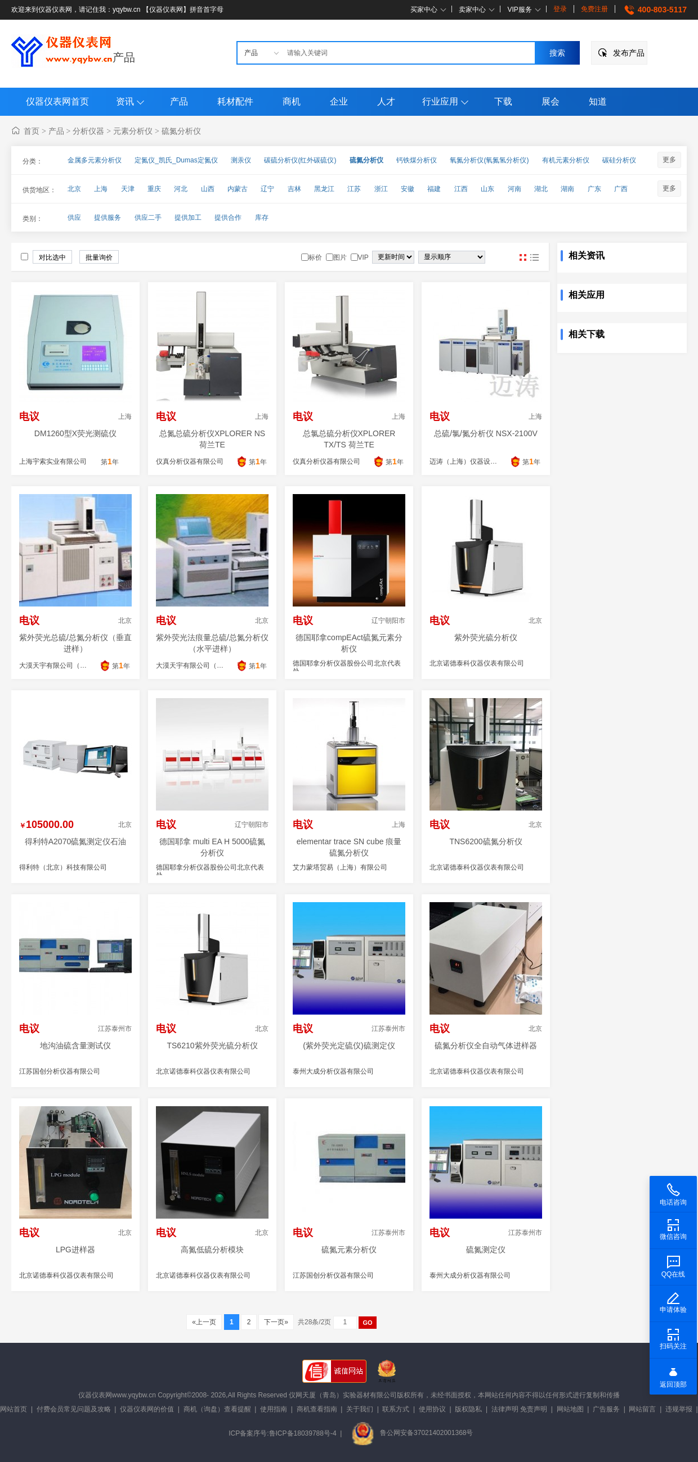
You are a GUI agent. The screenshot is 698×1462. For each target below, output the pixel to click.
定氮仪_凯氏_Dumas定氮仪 (176, 160)
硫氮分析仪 (181, 130)
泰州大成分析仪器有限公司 (333, 1071)
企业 (339, 101)
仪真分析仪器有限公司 (189, 461)
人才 (386, 101)
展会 (551, 101)
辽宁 (267, 189)
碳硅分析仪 (619, 160)
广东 (594, 189)
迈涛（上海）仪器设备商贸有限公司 (483, 461)
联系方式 (395, 1409)
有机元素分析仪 (565, 160)
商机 (292, 101)
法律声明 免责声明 (519, 1409)
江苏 (354, 189)
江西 (461, 189)
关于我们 (359, 1409)
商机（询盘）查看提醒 (217, 1409)
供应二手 (148, 217)
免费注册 (594, 9)
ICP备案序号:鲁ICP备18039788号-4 (282, 1433)
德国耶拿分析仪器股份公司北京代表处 (347, 667)
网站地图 (570, 1409)
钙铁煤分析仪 (416, 160)
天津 (128, 189)
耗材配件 (235, 101)
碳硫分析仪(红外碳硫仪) (300, 160)
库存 (262, 217)
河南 (514, 189)
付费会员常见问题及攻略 (74, 1409)
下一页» (276, 1322)
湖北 (541, 189)
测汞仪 (241, 160)
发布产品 (629, 52)
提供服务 (107, 217)
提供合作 (227, 217)
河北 (180, 189)
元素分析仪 (133, 130)
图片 (523, 257)
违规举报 (678, 1409)
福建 (434, 189)
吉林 (294, 189)
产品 (124, 57)
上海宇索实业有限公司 (53, 461)
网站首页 (13, 1409)
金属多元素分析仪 (95, 160)
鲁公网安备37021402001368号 (412, 1433)
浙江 (381, 189)
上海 (101, 189)
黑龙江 (324, 189)
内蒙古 (237, 189)
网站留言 (642, 1409)
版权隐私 (468, 1409)
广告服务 (606, 1409)
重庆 (154, 189)
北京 (74, 189)
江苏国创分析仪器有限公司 (59, 1071)
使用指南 (273, 1409)
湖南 (567, 189)
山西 (207, 189)
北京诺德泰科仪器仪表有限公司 (476, 663)
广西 (621, 189)
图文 (534, 257)
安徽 (407, 189)
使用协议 (432, 1409)
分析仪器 (88, 130)
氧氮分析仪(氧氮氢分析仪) (489, 160)
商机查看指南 (317, 1409)
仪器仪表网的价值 (147, 1409)
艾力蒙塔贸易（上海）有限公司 (340, 867)
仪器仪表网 (95, 1395)
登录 (560, 9)
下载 (503, 101)
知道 (598, 101)
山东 (487, 189)
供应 (74, 217)
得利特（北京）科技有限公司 (63, 867)
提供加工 (188, 217)
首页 (31, 130)
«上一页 (204, 1322)
